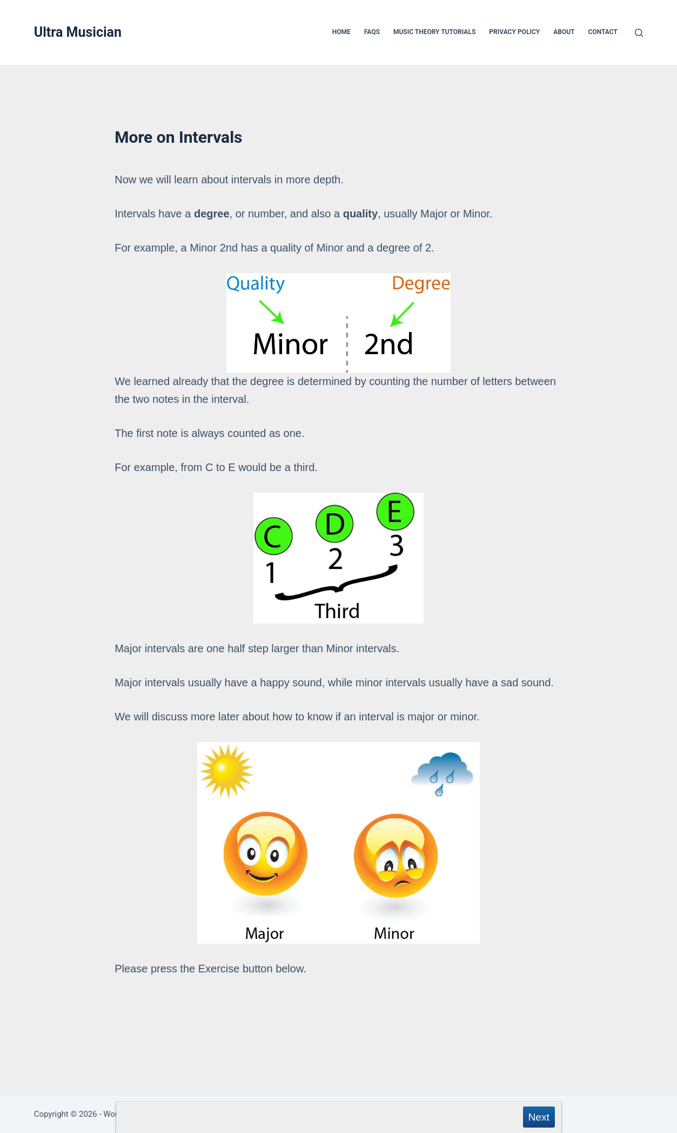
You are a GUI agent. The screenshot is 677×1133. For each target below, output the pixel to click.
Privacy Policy (514, 32)
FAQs (372, 32)
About (563, 32)
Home (341, 32)
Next (538, 1117)
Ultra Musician (78, 32)
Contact (603, 32)
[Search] (639, 33)
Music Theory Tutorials (434, 32)
